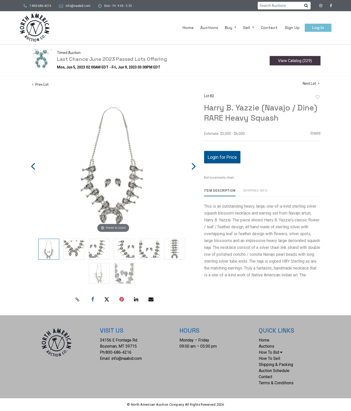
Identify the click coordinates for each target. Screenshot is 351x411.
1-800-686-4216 (40, 6)
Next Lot (311, 83)
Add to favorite (317, 97)
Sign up (292, 27)
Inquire (316, 133)
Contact (269, 27)
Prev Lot (40, 84)
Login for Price (222, 157)
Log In (318, 27)
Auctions (209, 27)
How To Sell (269, 358)
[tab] (220, 192)
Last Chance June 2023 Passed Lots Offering (112, 59)
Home (188, 27)
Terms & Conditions (276, 382)
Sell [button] (247, 27)
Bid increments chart (219, 177)
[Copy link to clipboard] (77, 299)
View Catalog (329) (295, 60)
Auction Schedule (274, 370)
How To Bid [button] (270, 352)
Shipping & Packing (276, 364)
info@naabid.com (78, 6)
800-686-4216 (118, 352)
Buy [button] (229, 27)
